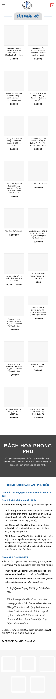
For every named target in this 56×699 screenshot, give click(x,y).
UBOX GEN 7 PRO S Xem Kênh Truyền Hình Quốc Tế (38, 411)
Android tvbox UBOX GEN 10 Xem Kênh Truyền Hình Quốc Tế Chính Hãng (38, 234)
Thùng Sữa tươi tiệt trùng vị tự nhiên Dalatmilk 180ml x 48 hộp (14, 142)
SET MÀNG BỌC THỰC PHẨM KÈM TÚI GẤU (38, 276)
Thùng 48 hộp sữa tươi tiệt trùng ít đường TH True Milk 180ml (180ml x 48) (38, 142)
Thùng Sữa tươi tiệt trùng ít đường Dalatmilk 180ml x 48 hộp (38, 96)
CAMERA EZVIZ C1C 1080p (38, 365)
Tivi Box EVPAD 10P (14, 231)
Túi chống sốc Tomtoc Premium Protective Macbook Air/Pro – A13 (38, 51)
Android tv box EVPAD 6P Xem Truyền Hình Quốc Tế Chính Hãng (14, 322)
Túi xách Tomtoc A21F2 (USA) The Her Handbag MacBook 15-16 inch (14, 51)
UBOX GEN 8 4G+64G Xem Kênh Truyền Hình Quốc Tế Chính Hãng (14, 367)
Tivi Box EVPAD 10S (38, 184)
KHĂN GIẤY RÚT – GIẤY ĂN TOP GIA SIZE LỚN (14, 278)
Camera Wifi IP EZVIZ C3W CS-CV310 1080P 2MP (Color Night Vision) (38, 311)
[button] (3, 5)
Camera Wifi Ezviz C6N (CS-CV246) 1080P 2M (14, 411)
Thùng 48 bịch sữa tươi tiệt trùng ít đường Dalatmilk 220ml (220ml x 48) (14, 96)
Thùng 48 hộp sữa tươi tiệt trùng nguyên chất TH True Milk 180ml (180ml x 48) (14, 188)
